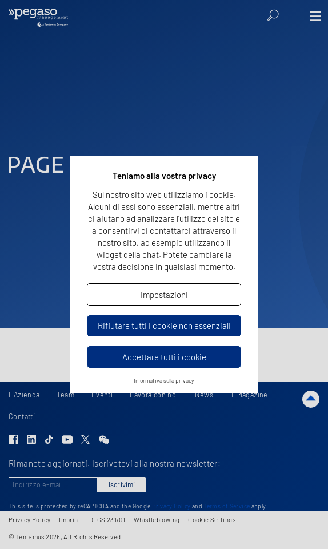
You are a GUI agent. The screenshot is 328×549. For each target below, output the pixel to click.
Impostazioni (164, 294)
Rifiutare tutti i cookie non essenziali (164, 325)
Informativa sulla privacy (164, 380)
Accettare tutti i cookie (164, 357)
